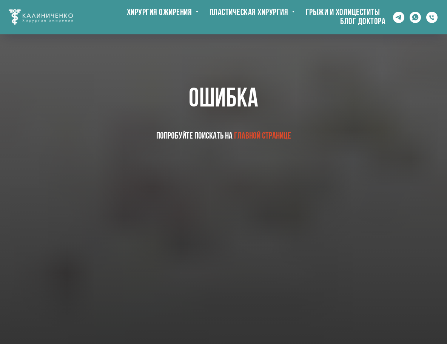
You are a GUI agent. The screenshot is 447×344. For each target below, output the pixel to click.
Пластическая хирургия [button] (250, 12)
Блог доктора (362, 21)
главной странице (262, 136)
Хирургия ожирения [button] (160, 12)
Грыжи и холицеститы (343, 12)
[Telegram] (398, 17)
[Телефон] (432, 17)
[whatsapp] (415, 17)
